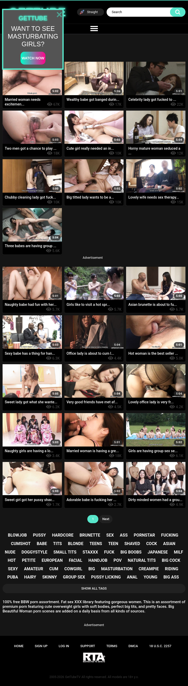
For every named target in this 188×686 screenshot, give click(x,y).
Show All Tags (94, 588)
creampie (149, 568)
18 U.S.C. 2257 (160, 646)
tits (57, 543)
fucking (169, 535)
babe (42, 543)
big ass (171, 577)
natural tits (142, 560)
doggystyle (34, 552)
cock (151, 543)
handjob (97, 560)
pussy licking (106, 577)
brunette (90, 535)
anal (132, 577)
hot (12, 560)
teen (113, 543)
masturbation (117, 568)
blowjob (17, 535)
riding (171, 568)
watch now (33, 58)
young (150, 577)
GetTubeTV (72, 677)
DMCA (133, 646)
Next (105, 519)
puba (12, 577)
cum (53, 568)
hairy (30, 577)
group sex (74, 577)
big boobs (131, 552)
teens (95, 543)
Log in (64, 646)
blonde (75, 543)
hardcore (62, 535)
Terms (111, 646)
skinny (49, 577)
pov (118, 560)
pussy (39, 535)
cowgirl (73, 568)
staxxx (90, 552)
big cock (171, 560)
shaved (132, 543)
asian (169, 543)
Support (87, 646)
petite (28, 560)
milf (178, 552)
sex (110, 535)
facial (75, 560)
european (52, 560)
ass (124, 535)
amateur (33, 568)
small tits (65, 552)
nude (10, 552)
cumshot (21, 543)
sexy (13, 568)
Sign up (41, 646)
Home (19, 646)
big (91, 568)
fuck (109, 552)
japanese (158, 552)
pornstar (144, 535)
